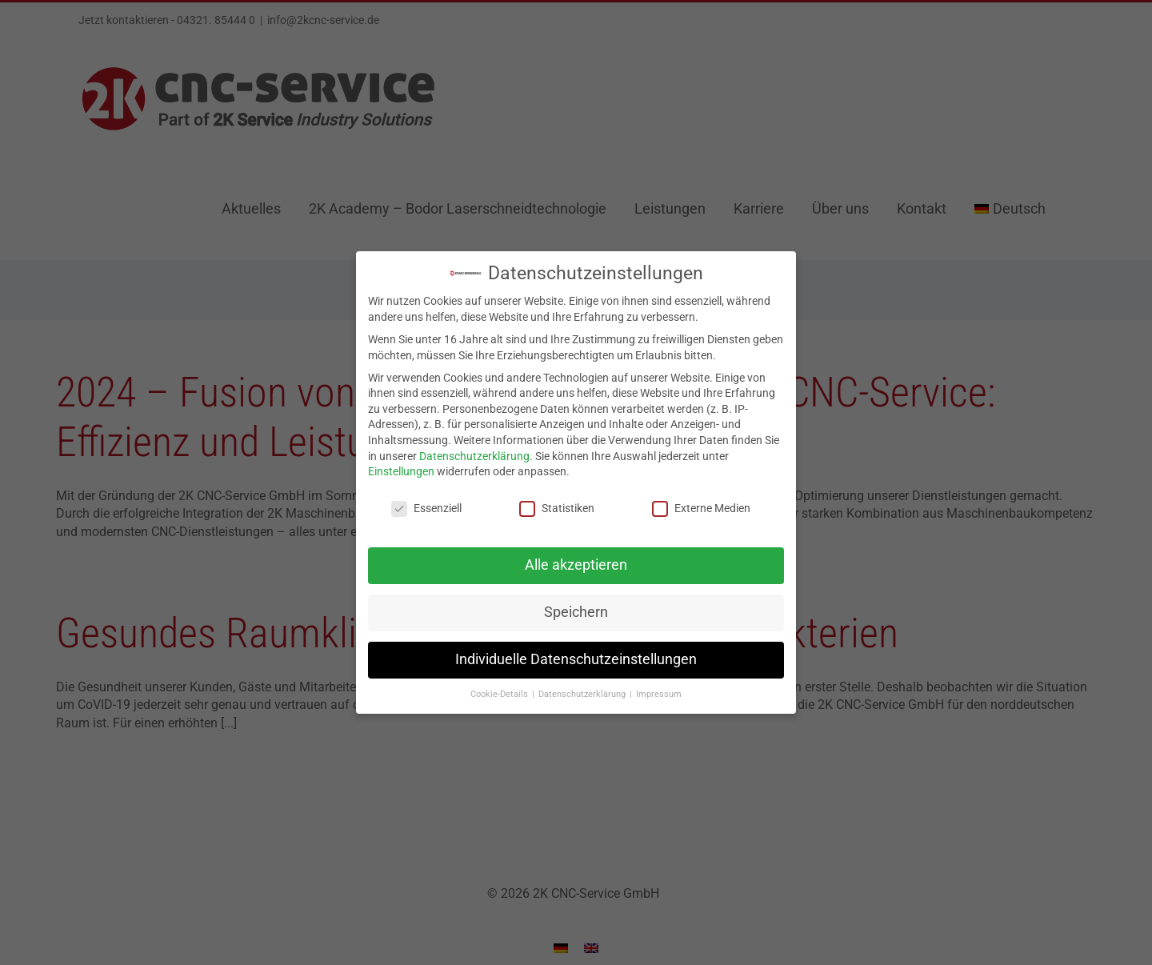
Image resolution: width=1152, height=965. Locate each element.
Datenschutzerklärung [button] (583, 690)
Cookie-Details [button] (500, 690)
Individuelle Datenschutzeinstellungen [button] (576, 655)
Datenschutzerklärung (474, 452)
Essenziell (426, 504)
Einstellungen (401, 468)
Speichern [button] (576, 608)
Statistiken (556, 504)
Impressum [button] (659, 690)
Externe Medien (701, 504)
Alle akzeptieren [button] (576, 561)
